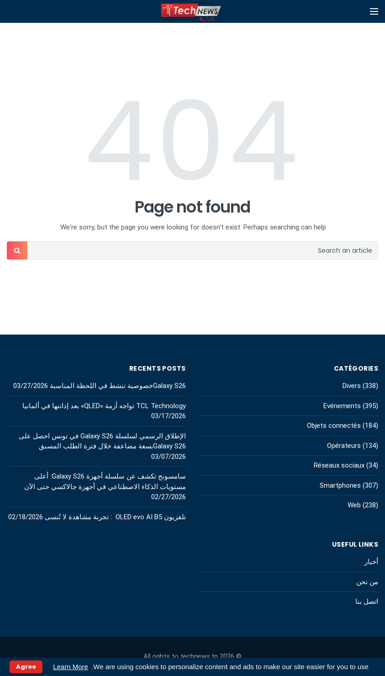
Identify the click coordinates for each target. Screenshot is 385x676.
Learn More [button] (70, 667)
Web (354, 505)
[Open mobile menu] (374, 11)
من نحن (367, 582)
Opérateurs (344, 446)
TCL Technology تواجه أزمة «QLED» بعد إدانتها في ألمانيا (103, 406)
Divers (352, 386)
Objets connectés (334, 425)
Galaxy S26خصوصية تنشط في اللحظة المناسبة (118, 386)
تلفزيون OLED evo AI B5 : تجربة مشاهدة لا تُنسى (115, 517)
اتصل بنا (366, 601)
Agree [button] (26, 666)
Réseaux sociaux (339, 465)
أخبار (371, 562)
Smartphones (340, 485)
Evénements (342, 406)
